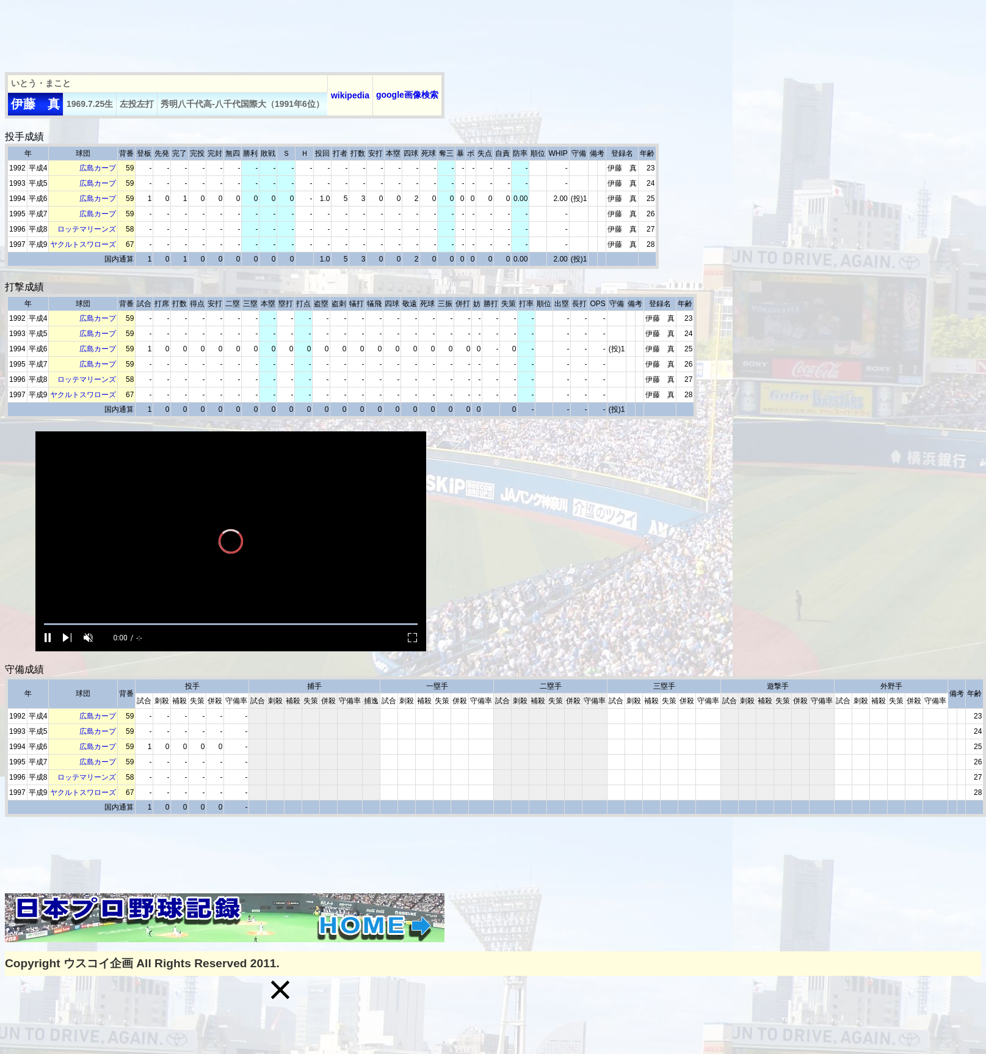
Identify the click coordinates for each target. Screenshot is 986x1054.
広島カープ (97, 168)
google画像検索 (407, 95)
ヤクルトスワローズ (83, 244)
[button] (280, 990)
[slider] (231, 624)
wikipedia (350, 95)
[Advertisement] (227, 32)
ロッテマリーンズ (86, 229)
